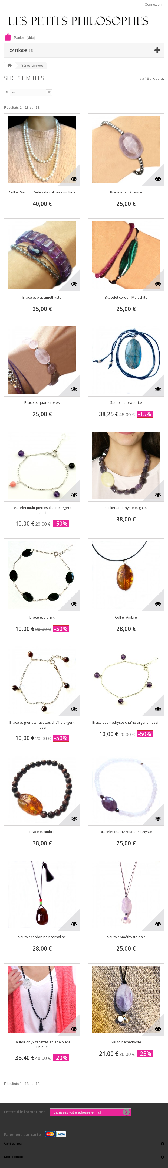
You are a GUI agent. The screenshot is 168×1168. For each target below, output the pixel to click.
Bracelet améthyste (126, 192)
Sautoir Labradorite (126, 402)
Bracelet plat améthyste (41, 297)
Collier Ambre (126, 617)
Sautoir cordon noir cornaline (42, 936)
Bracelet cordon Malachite (126, 297)
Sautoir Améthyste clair (126, 936)
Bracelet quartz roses (42, 402)
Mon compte (14, 1156)
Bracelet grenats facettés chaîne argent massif (41, 725)
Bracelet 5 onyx (42, 617)
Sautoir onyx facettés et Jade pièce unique (42, 1044)
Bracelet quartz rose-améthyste (126, 831)
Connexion (153, 4)
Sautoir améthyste (126, 1042)
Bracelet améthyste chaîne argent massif (126, 722)
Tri (6, 92)
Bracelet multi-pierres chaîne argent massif (42, 510)
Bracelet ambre (42, 831)
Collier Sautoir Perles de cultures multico (42, 192)
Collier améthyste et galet (126, 507)
